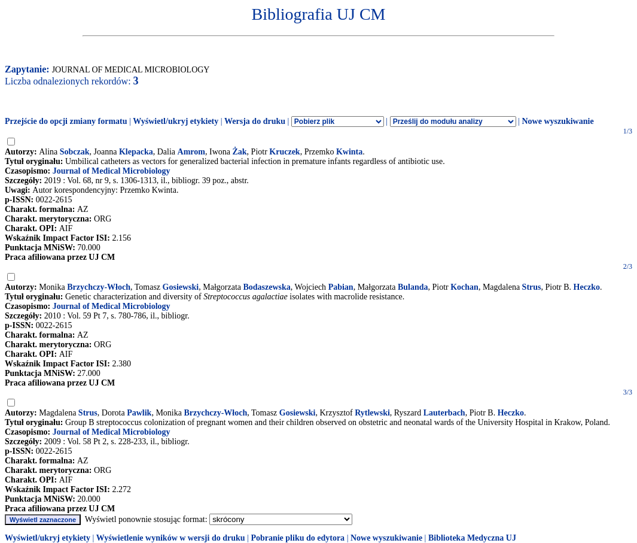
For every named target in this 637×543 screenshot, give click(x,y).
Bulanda (413, 287)
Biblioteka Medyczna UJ (472, 537)
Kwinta (349, 151)
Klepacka (136, 151)
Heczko (587, 287)
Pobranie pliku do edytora (298, 537)
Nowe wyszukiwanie (557, 121)
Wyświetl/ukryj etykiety (175, 121)
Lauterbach (444, 412)
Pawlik (139, 412)
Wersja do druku (254, 121)
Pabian (340, 287)
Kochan (464, 287)
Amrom (191, 151)
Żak (239, 151)
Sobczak (75, 151)
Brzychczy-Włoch (98, 287)
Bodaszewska (267, 287)
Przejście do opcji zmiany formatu (66, 121)
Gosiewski (181, 287)
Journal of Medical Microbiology (111, 170)
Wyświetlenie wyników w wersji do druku (170, 537)
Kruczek (284, 151)
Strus (531, 287)
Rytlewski (372, 412)
